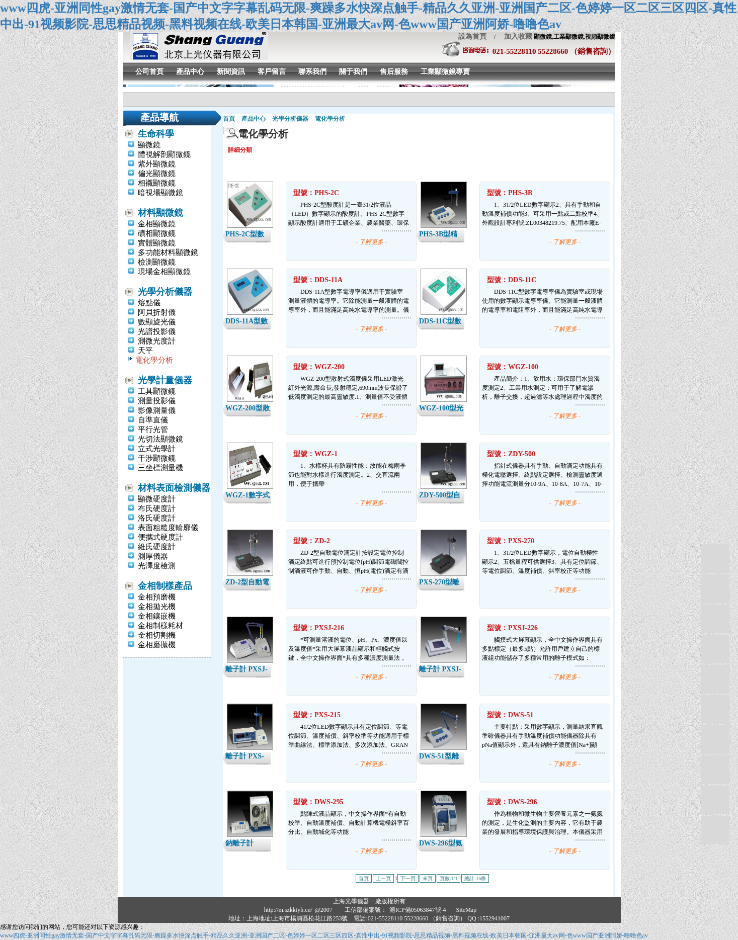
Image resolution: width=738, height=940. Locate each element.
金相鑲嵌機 (157, 616)
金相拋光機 (157, 607)
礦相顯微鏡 (157, 233)
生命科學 (156, 134)
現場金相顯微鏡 (164, 272)
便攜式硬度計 (160, 537)
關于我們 (353, 71)
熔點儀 (149, 303)
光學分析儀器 (165, 292)
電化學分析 (154, 360)
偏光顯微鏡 (157, 173)
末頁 (428, 878)
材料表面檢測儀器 (174, 488)
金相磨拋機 (157, 645)
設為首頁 (472, 36)
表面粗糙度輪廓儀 (168, 528)
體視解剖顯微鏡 (164, 154)
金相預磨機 (157, 597)
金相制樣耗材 (160, 626)
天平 (145, 351)
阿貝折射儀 (157, 312)
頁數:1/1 (449, 878)
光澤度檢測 (157, 566)
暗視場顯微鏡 (160, 193)
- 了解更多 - (371, 241)
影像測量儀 (157, 410)
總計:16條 (475, 878)
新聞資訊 (231, 71)
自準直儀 (153, 420)
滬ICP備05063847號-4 (417, 909)
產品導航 (159, 117)
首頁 (229, 118)
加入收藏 (514, 36)
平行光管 (153, 429)
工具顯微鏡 (157, 391)
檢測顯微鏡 (157, 262)
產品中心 (190, 71)
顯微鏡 (149, 145)
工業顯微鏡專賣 (445, 71)
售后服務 (394, 71)
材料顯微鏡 (160, 213)
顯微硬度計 (157, 499)
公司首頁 (149, 71)
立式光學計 (157, 449)
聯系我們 (312, 71)
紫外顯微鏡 (157, 164)
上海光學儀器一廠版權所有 (369, 901)
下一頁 (408, 878)
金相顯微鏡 (157, 224)
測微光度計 (157, 341)
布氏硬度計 (157, 508)
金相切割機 (157, 635)
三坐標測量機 (160, 468)
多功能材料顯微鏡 (168, 252)
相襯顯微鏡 (157, 183)
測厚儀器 (153, 556)
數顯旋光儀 (157, 322)
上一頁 (383, 878)
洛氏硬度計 (157, 518)
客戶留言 (272, 71)
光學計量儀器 (165, 380)
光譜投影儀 (157, 331)
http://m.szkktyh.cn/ (288, 909)
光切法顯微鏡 (160, 439)
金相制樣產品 (165, 586)
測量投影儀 (157, 401)
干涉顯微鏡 (157, 458)
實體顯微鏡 (157, 243)
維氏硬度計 (157, 547)
